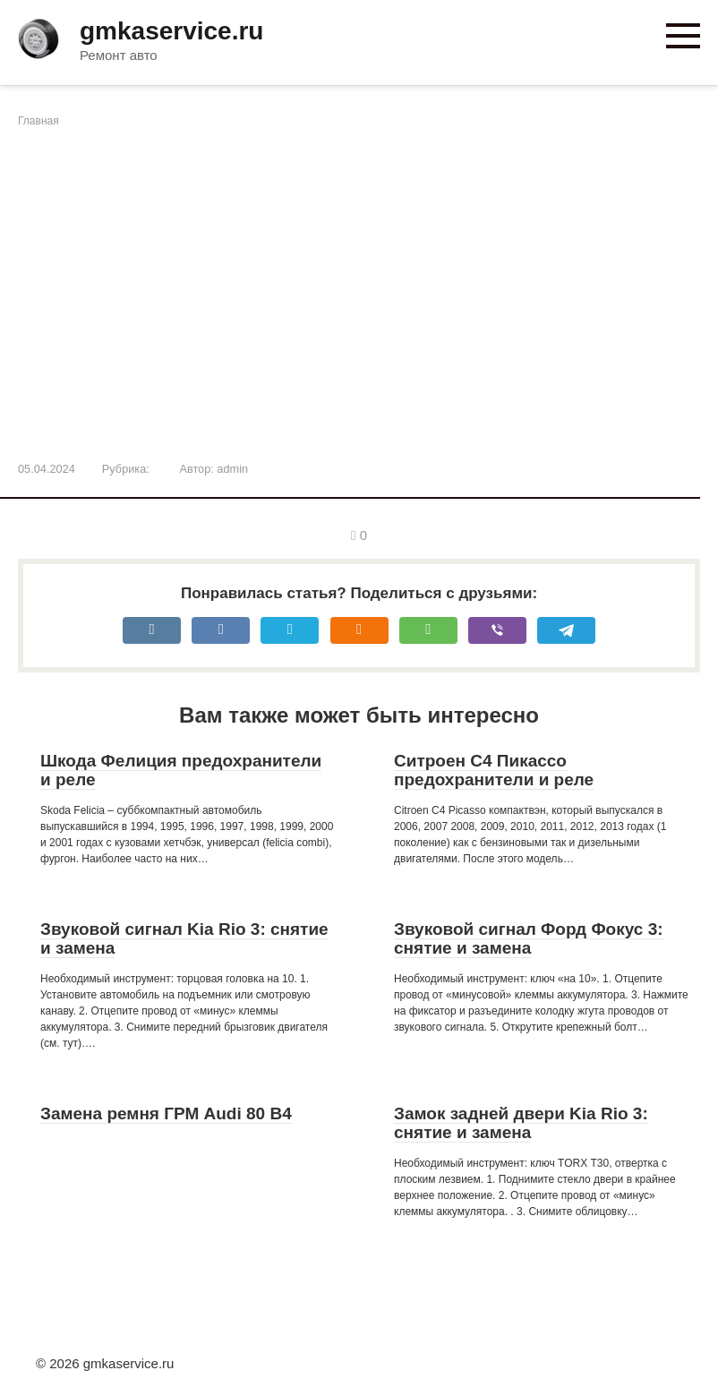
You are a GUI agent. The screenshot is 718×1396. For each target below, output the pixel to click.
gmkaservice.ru (171, 31)
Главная (38, 121)
